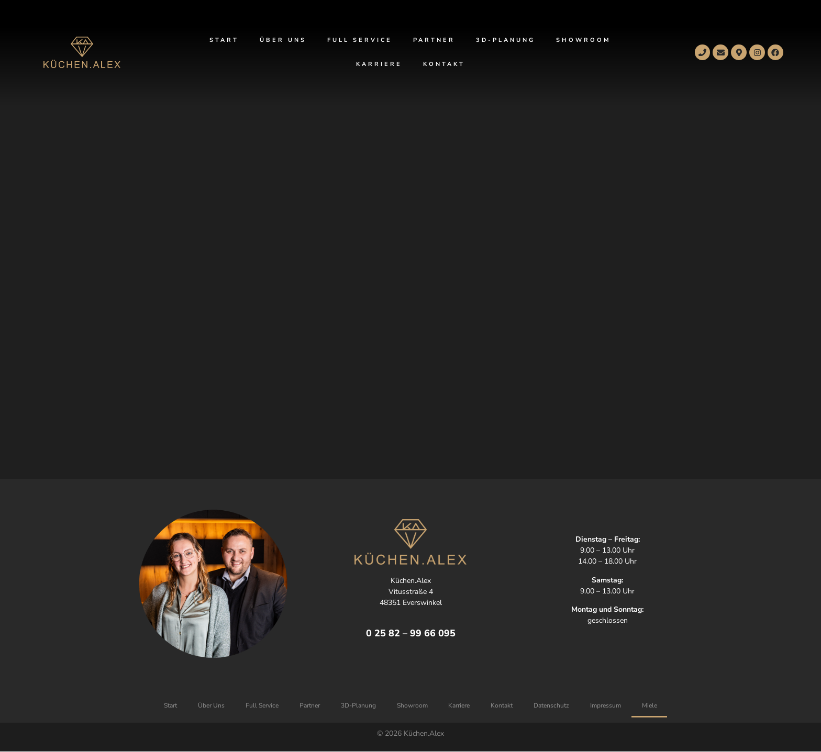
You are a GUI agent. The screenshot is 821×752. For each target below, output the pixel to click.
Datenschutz (552, 705)
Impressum (606, 705)
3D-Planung (505, 40)
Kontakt (444, 64)
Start (224, 40)
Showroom (583, 40)
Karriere (379, 64)
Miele (650, 705)
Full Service (359, 40)
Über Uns (283, 40)
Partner (434, 40)
